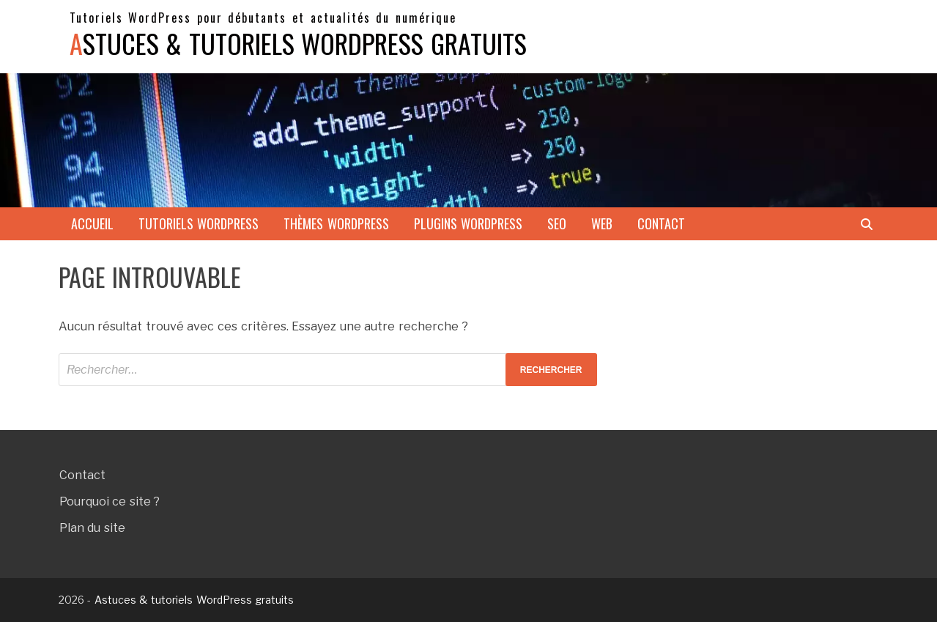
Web (601, 223)
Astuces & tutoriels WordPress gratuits (298, 42)
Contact (661, 223)
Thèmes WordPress (336, 223)
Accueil (92, 223)
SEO (556, 223)
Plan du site (92, 528)
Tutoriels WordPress (198, 223)
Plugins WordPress (468, 223)
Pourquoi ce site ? (109, 501)
